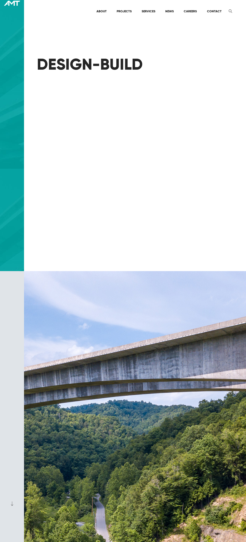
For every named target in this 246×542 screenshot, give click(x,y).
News (169, 11)
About (101, 11)
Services (148, 11)
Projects (124, 11)
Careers (190, 11)
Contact (214, 11)
